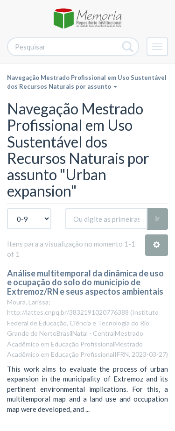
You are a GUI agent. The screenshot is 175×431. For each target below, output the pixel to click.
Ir (157, 218)
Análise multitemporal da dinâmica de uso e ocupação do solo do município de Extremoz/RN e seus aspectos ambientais (85, 282)
